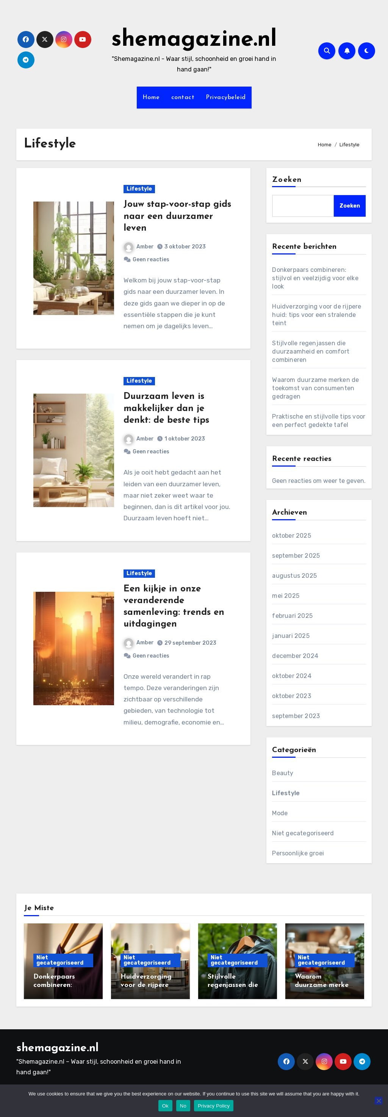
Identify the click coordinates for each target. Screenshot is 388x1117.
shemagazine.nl (194, 40)
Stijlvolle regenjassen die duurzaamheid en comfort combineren (310, 351)
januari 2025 (290, 635)
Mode (280, 813)
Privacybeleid (226, 98)
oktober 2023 (291, 696)
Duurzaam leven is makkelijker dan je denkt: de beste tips (166, 408)
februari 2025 (292, 615)
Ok (165, 1106)
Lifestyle (139, 189)
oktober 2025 (291, 535)
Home (151, 98)
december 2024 (295, 655)
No (183, 1106)
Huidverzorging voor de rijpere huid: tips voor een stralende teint (316, 315)
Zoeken (287, 180)
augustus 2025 (294, 575)
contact (183, 98)
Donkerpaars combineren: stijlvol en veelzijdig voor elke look (315, 278)
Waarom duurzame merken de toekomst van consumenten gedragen (315, 388)
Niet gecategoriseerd (303, 833)
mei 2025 (285, 595)
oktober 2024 (291, 676)
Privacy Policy (214, 1106)
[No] (378, 1101)
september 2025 (296, 555)
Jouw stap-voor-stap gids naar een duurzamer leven (177, 216)
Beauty (282, 773)
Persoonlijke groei (298, 853)
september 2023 (296, 716)
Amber (139, 247)
